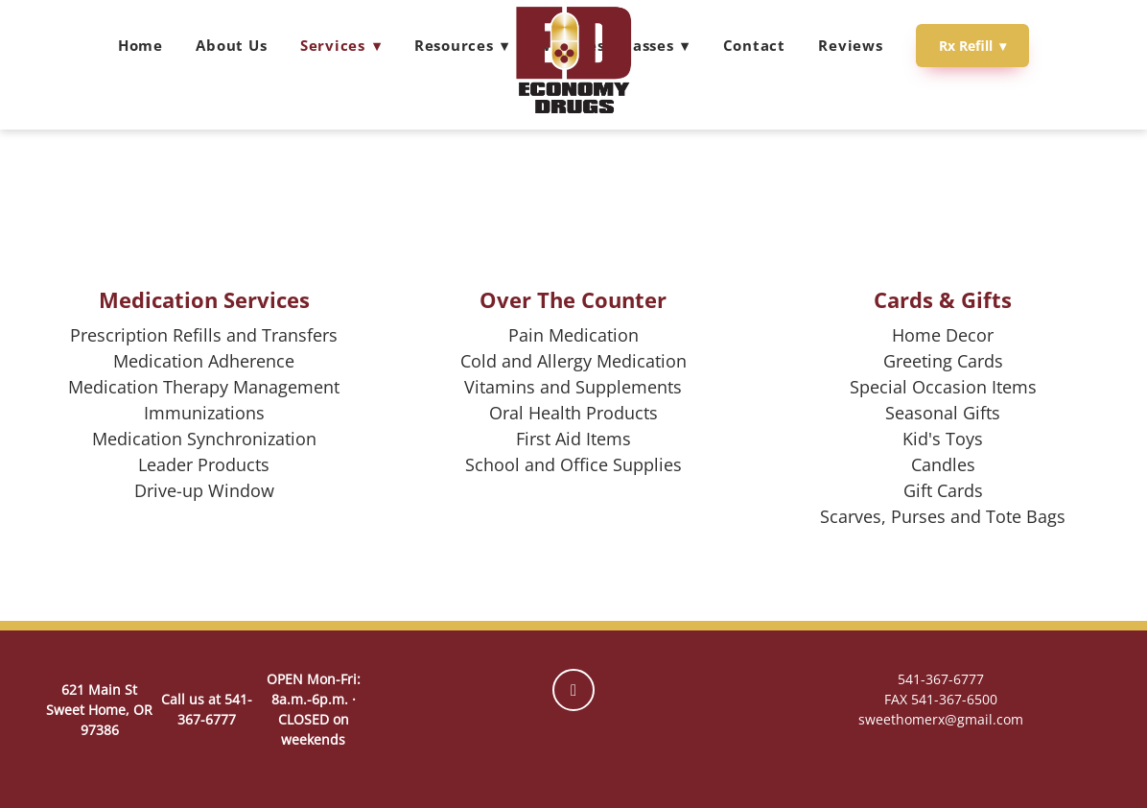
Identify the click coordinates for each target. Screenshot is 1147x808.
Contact (754, 45)
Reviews (850, 45)
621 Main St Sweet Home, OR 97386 (99, 709)
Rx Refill (972, 46)
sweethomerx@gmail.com (940, 719)
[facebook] (573, 690)
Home (140, 45)
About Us (231, 45)
